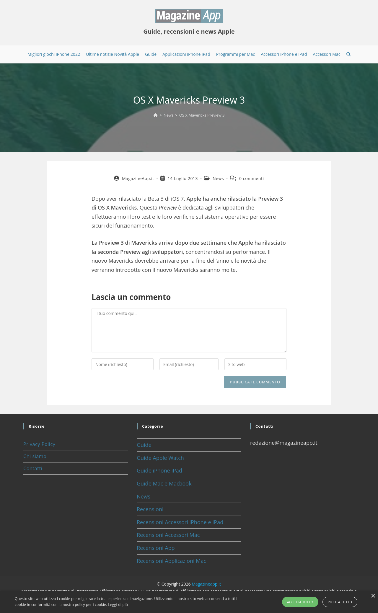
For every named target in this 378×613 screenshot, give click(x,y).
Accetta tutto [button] (300, 602)
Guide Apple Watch (160, 457)
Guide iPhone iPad (159, 470)
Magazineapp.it (206, 584)
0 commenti (251, 178)
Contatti (32, 468)
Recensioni (150, 509)
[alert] (189, 602)
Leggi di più (118, 604)
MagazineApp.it (138, 178)
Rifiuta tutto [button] (340, 602)
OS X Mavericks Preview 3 (202, 115)
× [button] (373, 596)
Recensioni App (156, 547)
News (218, 178)
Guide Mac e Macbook (164, 483)
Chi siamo (34, 456)
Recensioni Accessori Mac (168, 534)
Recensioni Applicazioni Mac (171, 560)
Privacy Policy (39, 444)
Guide (144, 444)
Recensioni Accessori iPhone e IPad (180, 522)
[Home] (155, 115)
